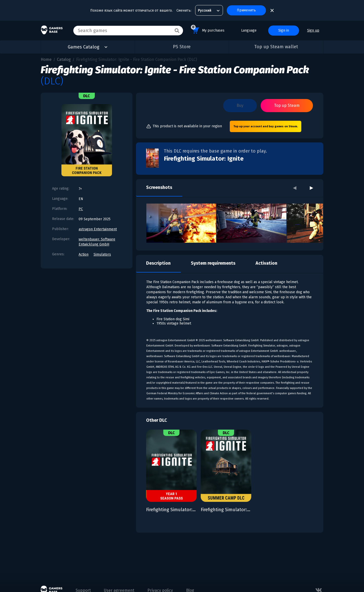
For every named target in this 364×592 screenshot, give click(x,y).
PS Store (182, 47)
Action (83, 254)
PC (81, 209)
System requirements (213, 263)
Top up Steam (287, 105)
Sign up (313, 30)
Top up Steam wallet (276, 47)
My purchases (207, 30)
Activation (266, 263)
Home (46, 59)
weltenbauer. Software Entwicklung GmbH (97, 241)
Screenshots (159, 187)
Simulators (102, 254)
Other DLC (156, 420)
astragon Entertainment (98, 229)
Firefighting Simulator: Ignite (204, 158)
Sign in (283, 30)
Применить (246, 10)
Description (158, 263)
